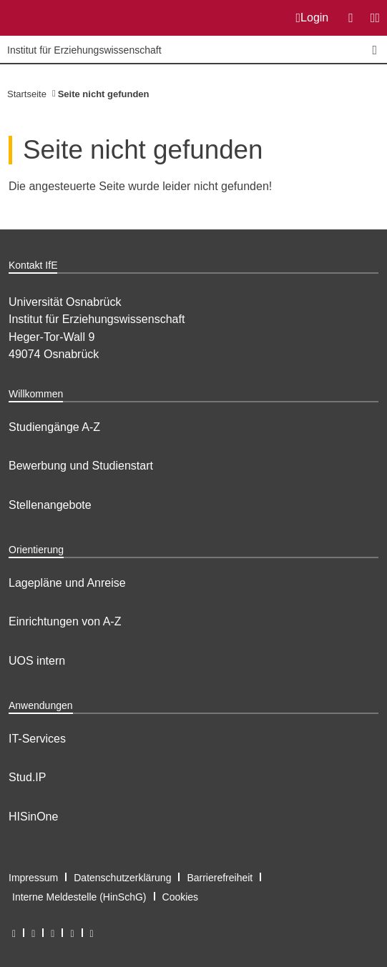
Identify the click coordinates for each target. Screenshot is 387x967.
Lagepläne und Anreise (67, 583)
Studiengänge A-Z (54, 427)
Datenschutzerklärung (122, 877)
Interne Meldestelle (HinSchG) (79, 897)
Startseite (26, 94)
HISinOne (33, 816)
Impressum (33, 877)
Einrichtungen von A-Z (65, 621)
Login (312, 17)
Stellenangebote (50, 505)
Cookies (180, 897)
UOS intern (37, 661)
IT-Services (37, 739)
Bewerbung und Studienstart (81, 466)
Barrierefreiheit (220, 877)
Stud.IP (27, 777)
